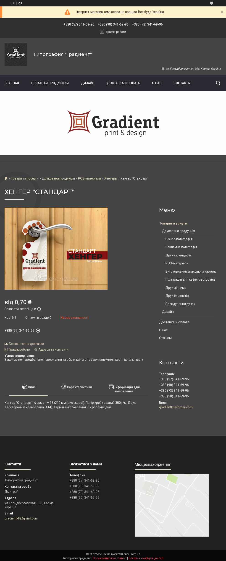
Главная (12, 83)
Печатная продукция (50, 83)
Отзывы (165, 338)
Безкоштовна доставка (26, 344)
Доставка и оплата (123, 83)
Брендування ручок (180, 304)
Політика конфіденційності (146, 558)
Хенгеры (110, 178)
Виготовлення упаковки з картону (191, 271)
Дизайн (88, 83)
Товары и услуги (173, 223)
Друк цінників (176, 288)
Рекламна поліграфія (181, 247)
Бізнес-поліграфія (179, 239)
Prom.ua (135, 554)
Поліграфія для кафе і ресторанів (190, 279)
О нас (156, 83)
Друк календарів (178, 255)
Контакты (182, 83)
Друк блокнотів (177, 295)
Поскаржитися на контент (109, 558)
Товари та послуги (25, 178)
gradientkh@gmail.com (176, 407)
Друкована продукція (58, 178)
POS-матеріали (89, 178)
